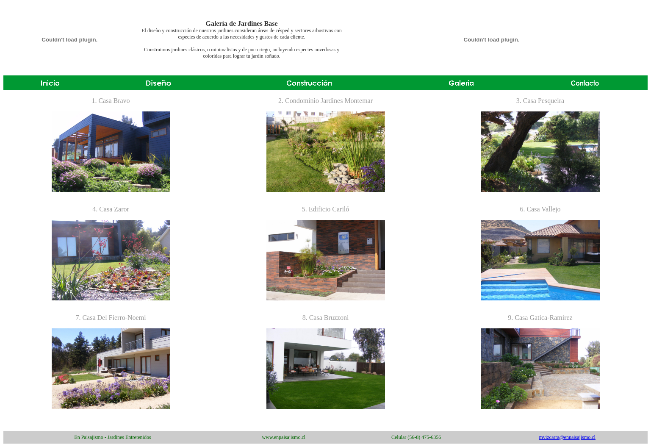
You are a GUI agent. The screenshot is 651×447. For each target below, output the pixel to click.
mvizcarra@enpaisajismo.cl (567, 437)
